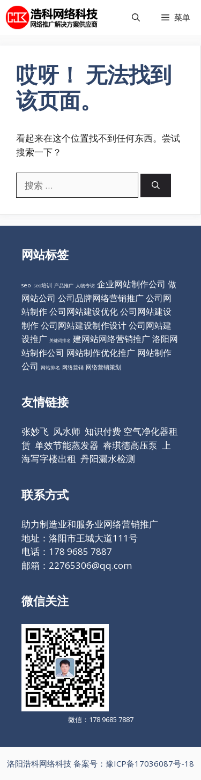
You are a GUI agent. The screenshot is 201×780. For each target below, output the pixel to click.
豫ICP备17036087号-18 (150, 763)
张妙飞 (35, 431)
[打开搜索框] (136, 17)
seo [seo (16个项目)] (26, 285)
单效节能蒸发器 (67, 445)
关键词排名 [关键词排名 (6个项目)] (60, 340)
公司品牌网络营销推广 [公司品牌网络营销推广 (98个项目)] (101, 298)
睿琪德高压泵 (130, 445)
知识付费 (103, 431)
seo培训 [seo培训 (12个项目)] (42, 285)
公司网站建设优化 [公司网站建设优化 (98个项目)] (83, 311)
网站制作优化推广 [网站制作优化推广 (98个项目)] (100, 353)
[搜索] (155, 186)
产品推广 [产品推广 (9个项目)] (63, 285)
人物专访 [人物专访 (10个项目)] (85, 285)
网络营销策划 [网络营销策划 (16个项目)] (103, 367)
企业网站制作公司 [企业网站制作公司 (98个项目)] (131, 284)
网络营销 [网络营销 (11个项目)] (73, 367)
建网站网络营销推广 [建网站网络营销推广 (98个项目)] (111, 339)
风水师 (66, 431)
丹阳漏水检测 (107, 458)
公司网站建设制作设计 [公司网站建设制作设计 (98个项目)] (83, 325)
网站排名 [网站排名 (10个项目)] (50, 367)
